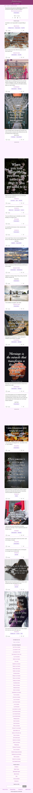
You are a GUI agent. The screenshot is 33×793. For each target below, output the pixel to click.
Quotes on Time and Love (16, 732)
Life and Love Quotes (16, 697)
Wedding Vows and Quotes (16, 754)
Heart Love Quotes (16, 690)
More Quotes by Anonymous (16, 10)
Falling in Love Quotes (16, 675)
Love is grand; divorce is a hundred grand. (14, 206)
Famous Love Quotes (16, 678)
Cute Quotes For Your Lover (16, 654)
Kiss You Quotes (16, 694)
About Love (11, 210)
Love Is (22, 210)
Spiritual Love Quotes (16, 740)
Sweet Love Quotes (16, 742)
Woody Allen (16, 219)
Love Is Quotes (16, 704)
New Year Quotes (16, 723)
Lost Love (12, 200)
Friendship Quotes (16, 682)
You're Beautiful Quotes (16, 761)
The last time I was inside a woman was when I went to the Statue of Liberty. (16, 539)
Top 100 (22, 27)
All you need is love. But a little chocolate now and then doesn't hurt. (15, 50)
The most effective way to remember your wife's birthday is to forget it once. (15, 216)
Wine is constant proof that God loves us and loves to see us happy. (16, 265)
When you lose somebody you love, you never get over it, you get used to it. (15, 196)
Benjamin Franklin (16, 267)
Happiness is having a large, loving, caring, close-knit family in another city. (16, 276)
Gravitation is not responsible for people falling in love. (15, 23)
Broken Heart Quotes (16, 668)
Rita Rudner (16, 530)
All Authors (16, 766)
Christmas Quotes (16, 673)
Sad (16, 200)
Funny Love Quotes (16, 642)
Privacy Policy (12, 789)
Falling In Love (10, 27)
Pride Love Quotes (16, 725)
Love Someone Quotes (16, 711)
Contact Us (20, 789)
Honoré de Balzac (16, 778)
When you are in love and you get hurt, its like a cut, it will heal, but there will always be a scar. (16, 582)
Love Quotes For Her (16, 651)
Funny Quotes (16, 12)
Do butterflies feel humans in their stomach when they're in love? (15, 227)
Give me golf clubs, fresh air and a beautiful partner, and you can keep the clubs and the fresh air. (16, 238)
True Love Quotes (16, 749)
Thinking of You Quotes (16, 747)
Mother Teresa (16, 769)
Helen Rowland (16, 386)
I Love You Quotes (16, 656)
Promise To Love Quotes (16, 728)
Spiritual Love (19, 269)
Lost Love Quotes (16, 699)
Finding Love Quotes (16, 680)
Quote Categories (16, 4)
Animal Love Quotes (16, 659)
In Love (18, 633)
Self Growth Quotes (16, 737)
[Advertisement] (16, 150)
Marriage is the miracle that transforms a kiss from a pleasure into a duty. (16, 384)
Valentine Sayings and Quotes (16, 751)
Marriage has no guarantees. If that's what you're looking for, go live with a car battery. (15, 337)
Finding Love (13, 633)
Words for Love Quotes (16, 759)
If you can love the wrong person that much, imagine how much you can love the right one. (16, 629)
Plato (16, 776)
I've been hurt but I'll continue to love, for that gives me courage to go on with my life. (15, 550)
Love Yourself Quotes (16, 713)
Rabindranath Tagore (16, 771)
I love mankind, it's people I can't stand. (13, 302)
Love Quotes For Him (16, 649)
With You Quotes (16, 756)
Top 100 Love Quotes (16, 647)
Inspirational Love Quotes (16, 692)
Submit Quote (28, 789)
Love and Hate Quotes (16, 716)
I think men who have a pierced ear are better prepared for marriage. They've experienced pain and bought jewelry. (16, 528)
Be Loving (16, 661)
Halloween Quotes (16, 687)
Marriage (19, 88)
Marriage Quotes (16, 718)
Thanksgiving (16, 744)
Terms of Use (5, 789)
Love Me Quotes (16, 706)
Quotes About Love (16, 730)
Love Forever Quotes (16, 701)
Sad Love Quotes (16, 735)
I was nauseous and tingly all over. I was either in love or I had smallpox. (16, 443)
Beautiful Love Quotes (16, 663)
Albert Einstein (16, 25)
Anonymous (16, 198)
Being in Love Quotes (16, 666)
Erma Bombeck (16, 86)
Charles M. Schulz (16, 52)
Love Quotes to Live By (16, 709)
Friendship (13, 136)
